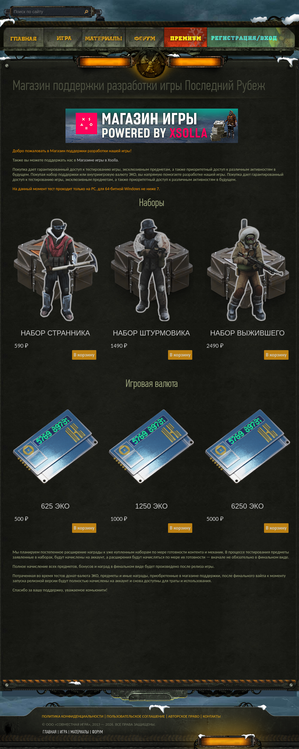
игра (63, 732)
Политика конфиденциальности (72, 716)
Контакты (212, 716)
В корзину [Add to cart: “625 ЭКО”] (84, 528)
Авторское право (184, 716)
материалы (80, 732)
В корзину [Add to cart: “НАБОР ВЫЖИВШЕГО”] (276, 355)
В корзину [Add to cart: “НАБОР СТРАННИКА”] (84, 355)
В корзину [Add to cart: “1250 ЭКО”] (180, 528)
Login (244, 37)
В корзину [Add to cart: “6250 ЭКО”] (276, 528)
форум (97, 732)
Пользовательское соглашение (136, 716)
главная (50, 732)
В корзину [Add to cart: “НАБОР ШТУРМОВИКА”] (180, 355)
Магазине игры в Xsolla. (98, 160)
